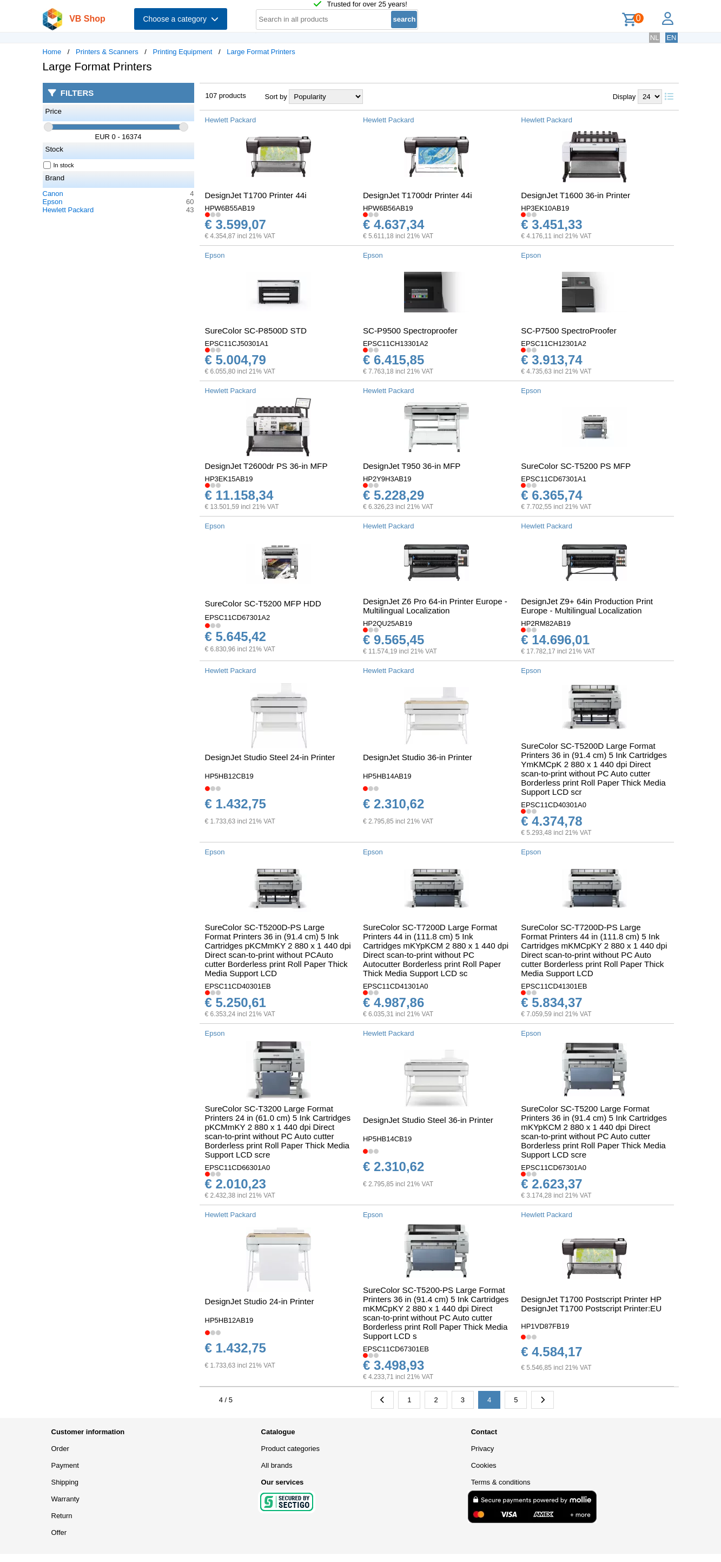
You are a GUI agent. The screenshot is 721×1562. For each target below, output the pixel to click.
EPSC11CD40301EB (238, 986)
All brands (277, 1465)
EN (671, 38)
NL (654, 38)
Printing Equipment (183, 52)
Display (624, 97)
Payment (65, 1465)
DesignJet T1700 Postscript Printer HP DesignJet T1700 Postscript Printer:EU (591, 1304)
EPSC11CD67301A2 (237, 617)
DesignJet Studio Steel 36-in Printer (428, 1120)
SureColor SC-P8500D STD (256, 330)
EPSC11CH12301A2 (553, 343)
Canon (53, 193)
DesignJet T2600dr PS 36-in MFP (266, 465)
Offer (59, 1532)
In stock (59, 165)
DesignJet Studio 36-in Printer (417, 757)
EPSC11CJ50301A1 (237, 343)
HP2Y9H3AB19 (387, 479)
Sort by (276, 97)
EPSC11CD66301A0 (237, 1168)
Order (60, 1449)
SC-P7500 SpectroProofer (569, 330)
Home (52, 52)
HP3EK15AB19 (229, 479)
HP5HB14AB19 (387, 776)
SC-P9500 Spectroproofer (410, 330)
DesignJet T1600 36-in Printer (575, 195)
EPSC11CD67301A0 (553, 1168)
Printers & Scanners (107, 52)
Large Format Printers (261, 52)
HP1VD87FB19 (545, 1326)
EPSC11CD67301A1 (553, 479)
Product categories (290, 1449)
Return (61, 1516)
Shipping (65, 1482)
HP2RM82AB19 (546, 623)
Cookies (484, 1465)
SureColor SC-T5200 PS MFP (576, 465)
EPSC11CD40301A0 (553, 805)
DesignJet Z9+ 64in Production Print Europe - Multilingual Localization (587, 606)
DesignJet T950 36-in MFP (412, 465)
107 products (226, 96)
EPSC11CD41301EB (554, 986)
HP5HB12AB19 (229, 1320)
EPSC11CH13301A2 (395, 343)
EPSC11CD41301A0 (395, 986)
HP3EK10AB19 (545, 208)
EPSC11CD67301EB (396, 1349)
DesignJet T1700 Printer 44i (256, 195)
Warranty (65, 1499)
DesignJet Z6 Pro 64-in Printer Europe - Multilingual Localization (435, 606)
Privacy (482, 1449)
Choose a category (180, 19)
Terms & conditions (501, 1482)
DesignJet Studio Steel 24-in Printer (270, 757)
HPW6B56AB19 (388, 208)
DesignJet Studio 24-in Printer (259, 1301)
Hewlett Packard (68, 210)
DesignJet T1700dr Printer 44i (417, 195)
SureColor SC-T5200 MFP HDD (263, 603)
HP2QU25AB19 (387, 623)
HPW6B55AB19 (230, 208)
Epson (53, 202)
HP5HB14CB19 (387, 1139)
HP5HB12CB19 (229, 776)
